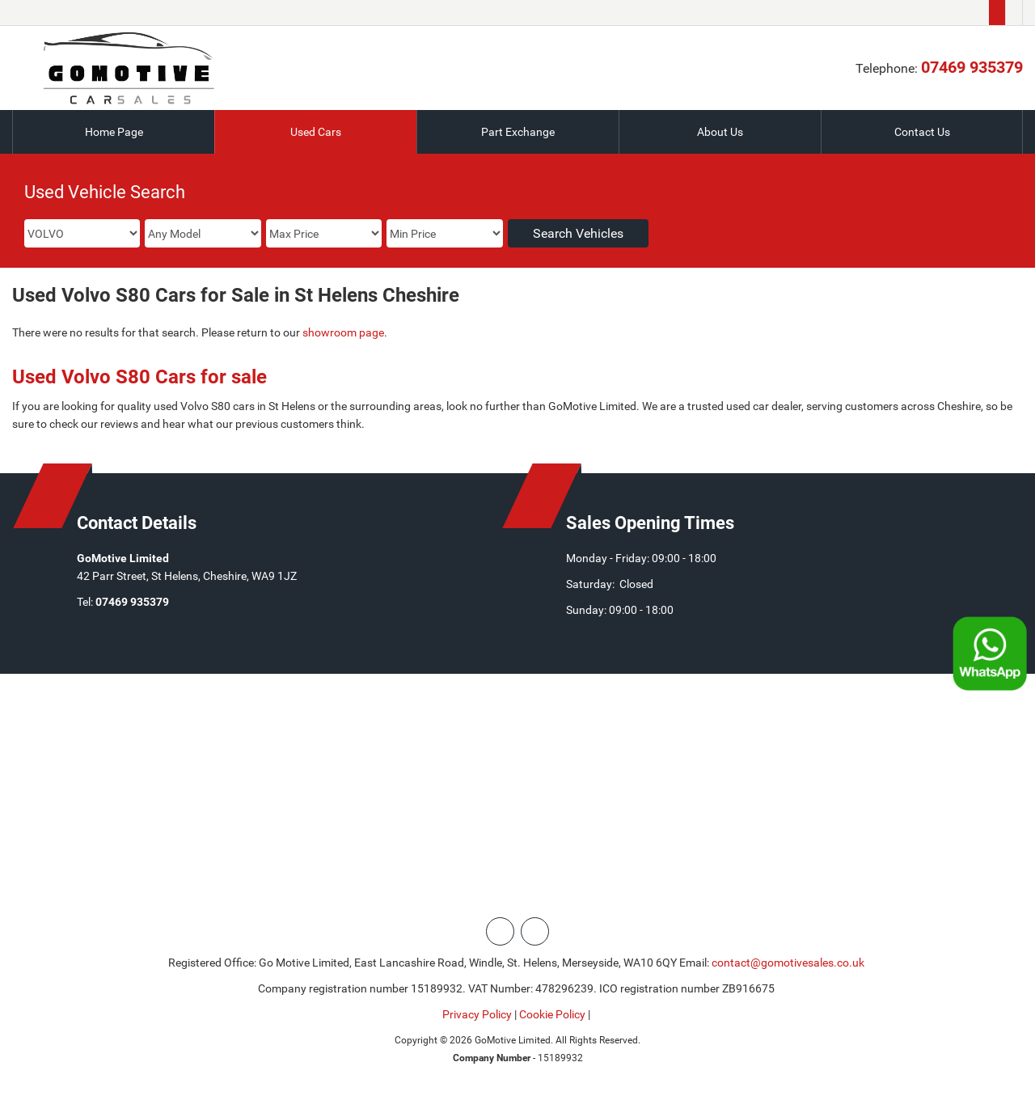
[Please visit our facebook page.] (1013, 13)
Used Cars (315, 131)
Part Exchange (518, 131)
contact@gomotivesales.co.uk (788, 962)
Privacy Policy (477, 1014)
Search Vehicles (578, 233)
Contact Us (922, 131)
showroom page (343, 332)
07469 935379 (972, 67)
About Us (720, 131)
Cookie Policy (552, 1014)
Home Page (114, 131)
